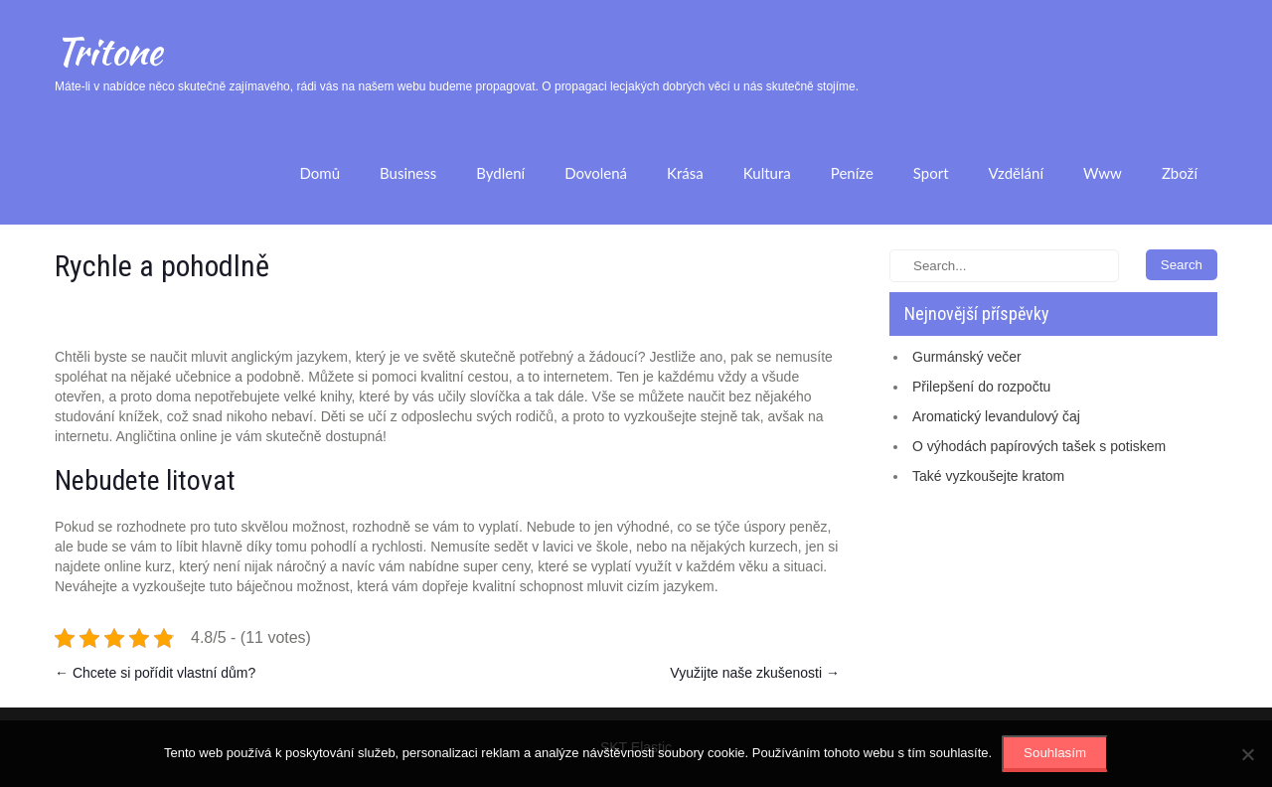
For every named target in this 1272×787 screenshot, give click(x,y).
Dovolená (595, 173)
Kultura (767, 173)
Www (1102, 173)
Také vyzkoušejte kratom (988, 476)
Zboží (1179, 173)
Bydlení (500, 173)
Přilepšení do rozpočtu (981, 386)
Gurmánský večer (967, 357)
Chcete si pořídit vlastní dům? (155, 673)
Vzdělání (1016, 173)
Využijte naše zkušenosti (755, 673)
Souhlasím (1055, 752)
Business (408, 173)
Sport (931, 173)
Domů (319, 173)
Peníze (852, 173)
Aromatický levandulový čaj (996, 416)
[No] (1247, 754)
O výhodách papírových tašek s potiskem (1039, 446)
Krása (685, 173)
